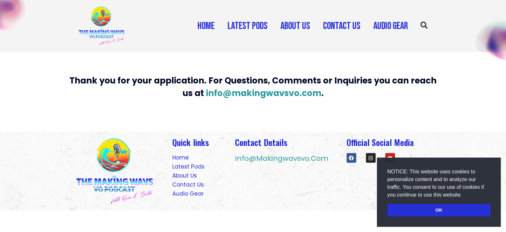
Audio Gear (390, 26)
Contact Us (341, 26)
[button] (464, 195)
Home (206, 26)
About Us (295, 26)
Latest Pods (248, 26)
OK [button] (438, 210)
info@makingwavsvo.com (263, 93)
